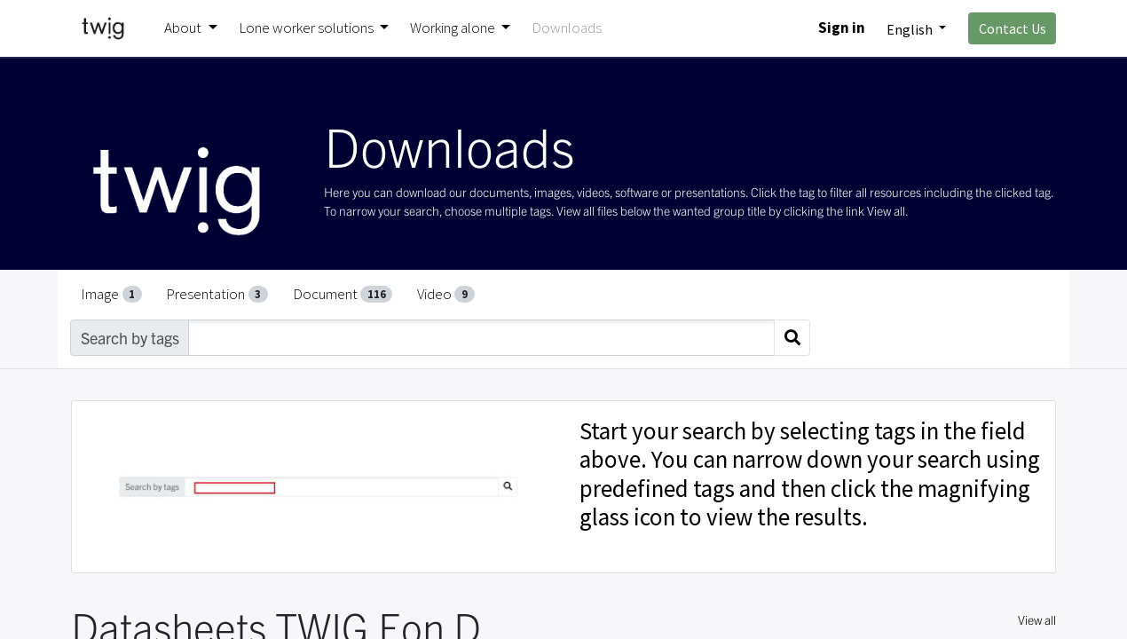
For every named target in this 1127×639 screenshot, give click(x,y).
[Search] (792, 338)
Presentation (217, 294)
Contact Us (1012, 28)
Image (111, 294)
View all (1037, 619)
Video (446, 294)
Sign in (841, 27)
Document (343, 294)
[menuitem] (566, 28)
